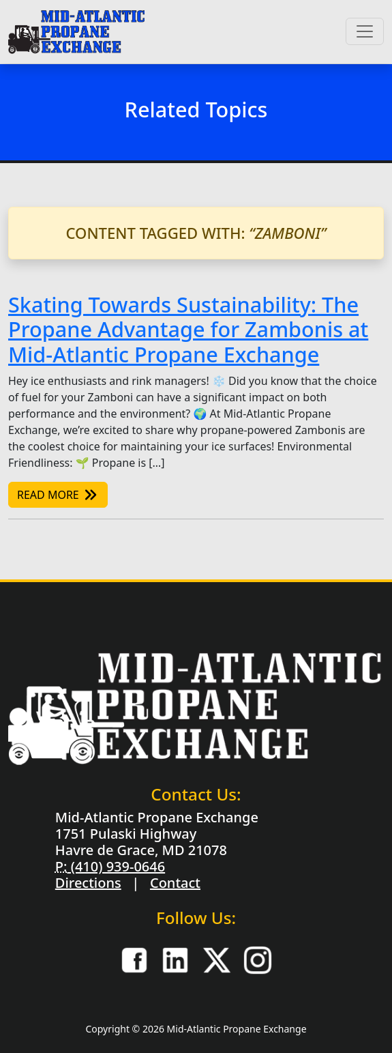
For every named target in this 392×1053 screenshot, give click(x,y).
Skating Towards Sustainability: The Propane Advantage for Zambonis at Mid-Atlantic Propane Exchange (188, 329)
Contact (175, 883)
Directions (88, 883)
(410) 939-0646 (116, 866)
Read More (58, 494)
